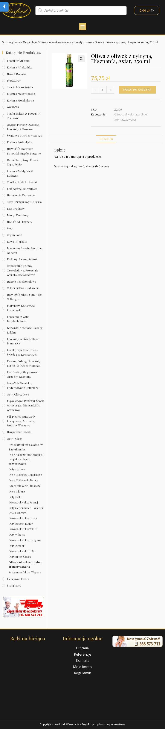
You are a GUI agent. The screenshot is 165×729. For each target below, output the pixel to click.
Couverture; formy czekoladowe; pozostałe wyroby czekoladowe (22, 270)
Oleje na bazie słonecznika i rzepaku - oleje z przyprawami (26, 459)
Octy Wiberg (17, 534)
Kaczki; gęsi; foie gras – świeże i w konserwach (22, 352)
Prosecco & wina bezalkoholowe (18, 319)
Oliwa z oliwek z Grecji (23, 518)
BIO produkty (16, 208)
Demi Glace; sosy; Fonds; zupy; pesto (22, 162)
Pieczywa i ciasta (18, 579)
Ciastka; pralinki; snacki (22, 182)
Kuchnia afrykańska (19, 67)
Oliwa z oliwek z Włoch (23, 529)
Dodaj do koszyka (138, 89)
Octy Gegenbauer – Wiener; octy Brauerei (26, 510)
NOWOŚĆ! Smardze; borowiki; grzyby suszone (24, 151)
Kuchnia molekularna (20, 100)
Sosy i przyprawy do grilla (24, 202)
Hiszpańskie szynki (19, 432)
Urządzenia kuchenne (21, 195)
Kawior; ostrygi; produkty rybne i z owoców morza (24, 363)
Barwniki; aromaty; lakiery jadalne (25, 330)
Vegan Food (14, 235)
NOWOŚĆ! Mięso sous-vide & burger (24, 297)
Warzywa (13, 107)
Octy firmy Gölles (20, 556)
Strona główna (11, 42)
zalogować (76, 166)
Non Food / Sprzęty (19, 222)
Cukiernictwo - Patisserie (23, 288)
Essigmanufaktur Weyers (25, 572)
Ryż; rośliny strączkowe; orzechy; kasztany (22, 374)
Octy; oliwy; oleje (18, 394)
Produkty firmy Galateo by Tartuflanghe (26, 447)
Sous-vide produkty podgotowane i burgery (22, 385)
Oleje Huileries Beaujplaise (25, 474)
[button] (82, 26)
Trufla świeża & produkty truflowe (23, 116)
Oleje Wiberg (17, 491)
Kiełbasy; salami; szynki (22, 259)
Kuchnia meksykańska (21, 93)
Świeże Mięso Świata (20, 87)
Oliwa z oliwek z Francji (23, 502)
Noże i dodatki (16, 74)
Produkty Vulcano (18, 60)
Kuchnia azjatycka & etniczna (20, 173)
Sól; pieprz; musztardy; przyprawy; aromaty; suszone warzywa (21, 421)
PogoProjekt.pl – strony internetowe (103, 724)
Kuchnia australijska (19, 142)
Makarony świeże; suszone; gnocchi (24, 250)
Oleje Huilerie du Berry (23, 480)
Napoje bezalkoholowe (21, 281)
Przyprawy (14, 585)
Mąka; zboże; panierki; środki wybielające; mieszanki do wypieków (25, 405)
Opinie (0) (106, 139)
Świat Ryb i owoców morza (24, 135)
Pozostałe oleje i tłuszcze (25, 486)
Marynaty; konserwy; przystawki (21, 308)
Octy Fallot (16, 497)
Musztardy (14, 80)
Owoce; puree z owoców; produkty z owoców (23, 127)
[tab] (106, 139)
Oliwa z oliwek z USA (22, 551)
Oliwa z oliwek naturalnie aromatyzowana (67, 42)
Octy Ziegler (16, 545)
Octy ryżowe (17, 469)
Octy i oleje (30, 42)
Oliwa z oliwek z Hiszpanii (25, 540)
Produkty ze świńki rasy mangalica (22, 341)
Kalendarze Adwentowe (22, 189)
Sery (10, 228)
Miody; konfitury (18, 215)
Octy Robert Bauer (21, 523)
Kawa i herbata (17, 241)
